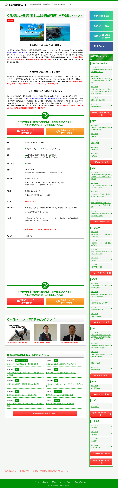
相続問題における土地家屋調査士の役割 (59, 395)
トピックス (58, 391)
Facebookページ (30, 201)
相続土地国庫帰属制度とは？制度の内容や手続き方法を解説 (25, 405)
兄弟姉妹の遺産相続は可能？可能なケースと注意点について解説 (25, 374)
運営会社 (45, 482)
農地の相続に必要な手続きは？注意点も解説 (22, 395)
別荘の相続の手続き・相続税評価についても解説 (23, 384)
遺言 (56, 360)
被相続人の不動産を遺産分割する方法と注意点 (22, 364)
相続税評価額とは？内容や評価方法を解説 (60, 404)
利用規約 (53, 482)
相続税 (57, 400)
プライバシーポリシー (65, 482)
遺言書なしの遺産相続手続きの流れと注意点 (61, 364)
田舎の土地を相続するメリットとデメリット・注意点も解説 (64, 385)
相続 (17, 369)
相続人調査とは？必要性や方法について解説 (61, 373)
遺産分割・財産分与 (21, 360)
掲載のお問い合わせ (80, 482)
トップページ (36, 482)
